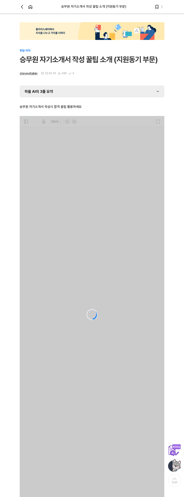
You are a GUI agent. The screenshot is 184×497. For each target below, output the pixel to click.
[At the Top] (174, 480)
